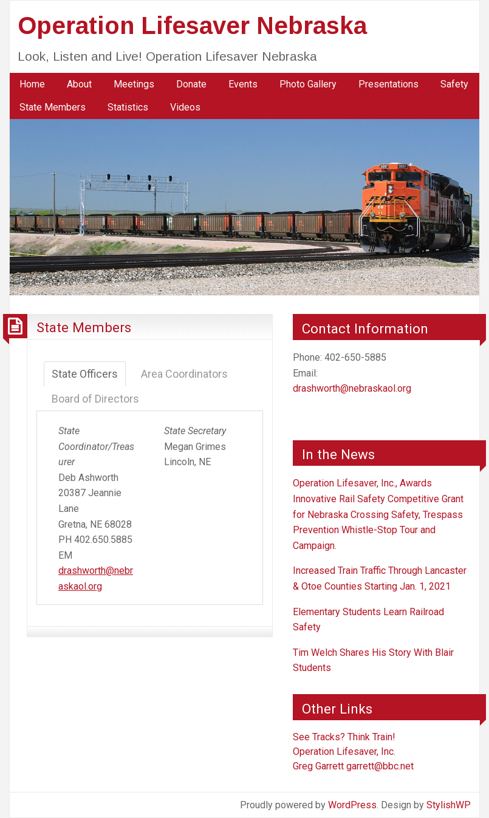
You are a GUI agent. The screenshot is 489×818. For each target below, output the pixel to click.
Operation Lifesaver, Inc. (344, 751)
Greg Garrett (318, 766)
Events (243, 84)
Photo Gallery (308, 84)
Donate (191, 84)
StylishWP (448, 805)
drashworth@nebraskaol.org (352, 388)
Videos (185, 107)
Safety (454, 84)
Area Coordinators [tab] (184, 373)
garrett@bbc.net (380, 766)
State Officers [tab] (85, 373)
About (79, 84)
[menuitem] (32, 84)
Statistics (128, 107)
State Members (52, 107)
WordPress (352, 805)
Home (32, 84)
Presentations (388, 84)
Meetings (134, 84)
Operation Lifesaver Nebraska (192, 25)
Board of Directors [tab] (95, 398)
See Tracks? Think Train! (344, 737)
